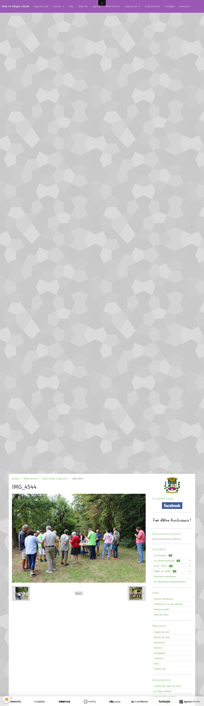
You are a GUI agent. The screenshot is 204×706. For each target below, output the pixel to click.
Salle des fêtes (161, 614)
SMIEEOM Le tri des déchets (168, 604)
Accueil (15, 478)
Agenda (96, 6)
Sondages (170, 6)
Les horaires (163, 555)
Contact (57, 6)
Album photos (112, 6)
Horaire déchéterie (163, 598)
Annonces (185, 6)
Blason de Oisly (162, 637)
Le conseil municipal (167, 560)
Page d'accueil (40, 6)
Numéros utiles (161, 609)
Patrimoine (159, 642)
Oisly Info (83, 6)
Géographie (160, 653)
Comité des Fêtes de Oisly (167, 686)
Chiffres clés (160, 668)
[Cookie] (6, 699)
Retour (79, 593)
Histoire (158, 647)
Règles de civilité (165, 571)
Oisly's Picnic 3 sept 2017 (55, 478)
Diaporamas (131, 6)
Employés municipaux (165, 576)
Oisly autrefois (152, 6)
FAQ (71, 6)
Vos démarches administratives (170, 581)
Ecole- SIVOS (163, 565)
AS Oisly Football (162, 691)
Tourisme (159, 658)
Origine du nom (162, 632)
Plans (156, 663)
